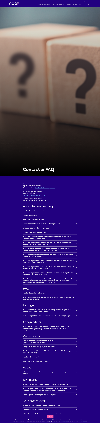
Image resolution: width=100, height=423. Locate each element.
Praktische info (58, 4)
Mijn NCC (87, 4)
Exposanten (79, 4)
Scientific (70, 4)
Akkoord (50, 416)
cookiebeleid (64, 421)
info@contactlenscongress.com (45, 188)
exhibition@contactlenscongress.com (34, 195)
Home (39, 4)
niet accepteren (82, 421)
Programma (46, 4)
